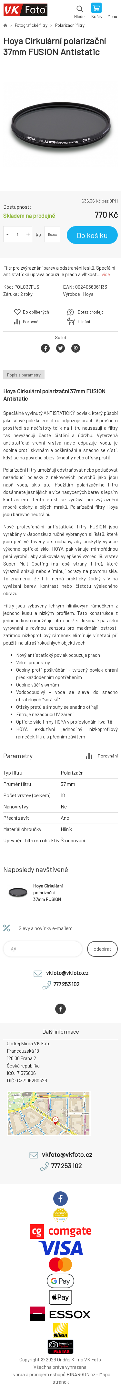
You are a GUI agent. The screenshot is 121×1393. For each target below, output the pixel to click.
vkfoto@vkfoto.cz (67, 972)
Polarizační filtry (70, 25)
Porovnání (32, 321)
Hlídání (84, 321)
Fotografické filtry (31, 25)
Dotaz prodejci (91, 312)
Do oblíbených (36, 312)
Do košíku (92, 235)
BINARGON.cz (80, 1374)
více (106, 274)
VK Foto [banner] (25, 11)
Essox (52, 234)
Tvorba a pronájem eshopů (38, 1374)
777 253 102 (66, 984)
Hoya (88, 294)
